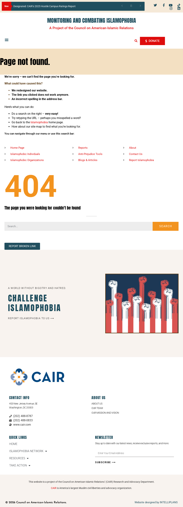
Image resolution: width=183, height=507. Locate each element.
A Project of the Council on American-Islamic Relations (91, 28)
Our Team (97, 408)
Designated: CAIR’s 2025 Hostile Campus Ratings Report (44, 6)
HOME (13, 444)
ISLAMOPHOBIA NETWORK (28, 451)
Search (165, 226)
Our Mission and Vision (105, 412)
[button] (6, 40)
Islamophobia (39, 122)
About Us (97, 403)
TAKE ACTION (19, 465)
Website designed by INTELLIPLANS (156, 502)
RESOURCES (19, 458)
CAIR (53, 488)
